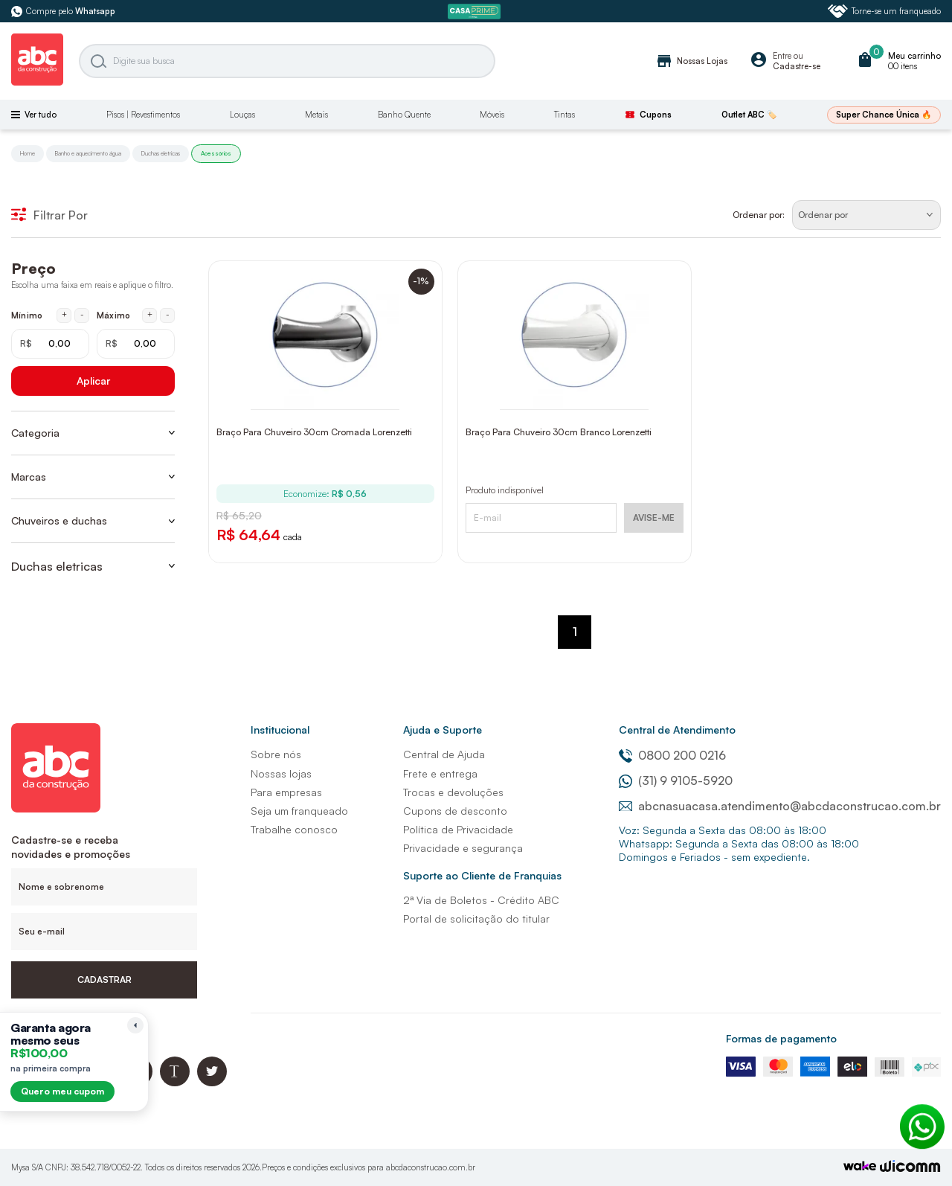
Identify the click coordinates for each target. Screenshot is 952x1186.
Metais (316, 114)
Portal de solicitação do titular (476, 918)
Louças (242, 114)
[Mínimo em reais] (50, 344)
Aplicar (93, 380)
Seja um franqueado (299, 810)
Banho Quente (404, 114)
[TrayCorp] (859, 1167)
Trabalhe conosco (294, 829)
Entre (782, 56)
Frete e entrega (440, 773)
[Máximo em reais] (136, 344)
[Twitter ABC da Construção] (212, 1082)
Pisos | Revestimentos (143, 114)
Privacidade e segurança (463, 848)
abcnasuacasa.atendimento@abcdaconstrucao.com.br (780, 805)
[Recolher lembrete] (135, 1025)
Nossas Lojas (691, 61)
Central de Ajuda (444, 754)
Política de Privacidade (458, 829)
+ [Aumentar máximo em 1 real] (149, 315)
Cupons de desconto (455, 810)
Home (27, 153)
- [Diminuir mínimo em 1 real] (82, 315)
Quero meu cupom (62, 1091)
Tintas (564, 114)
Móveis (492, 114)
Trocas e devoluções (453, 792)
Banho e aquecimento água (88, 153)
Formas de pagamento (781, 1038)
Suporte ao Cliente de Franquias (482, 875)
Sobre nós (276, 754)
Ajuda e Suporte (442, 729)
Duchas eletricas (160, 153)
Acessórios (216, 153)
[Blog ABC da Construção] (175, 1082)
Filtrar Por (49, 215)
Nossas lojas (281, 773)
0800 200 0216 (672, 755)
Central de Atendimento (677, 729)
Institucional (280, 729)
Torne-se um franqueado (884, 11)
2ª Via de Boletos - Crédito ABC (481, 900)
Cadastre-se (796, 66)
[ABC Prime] (476, 11)
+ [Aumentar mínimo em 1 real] (64, 315)
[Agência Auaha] (910, 1167)
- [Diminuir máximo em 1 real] (168, 315)
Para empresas (286, 792)
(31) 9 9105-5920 (676, 780)
